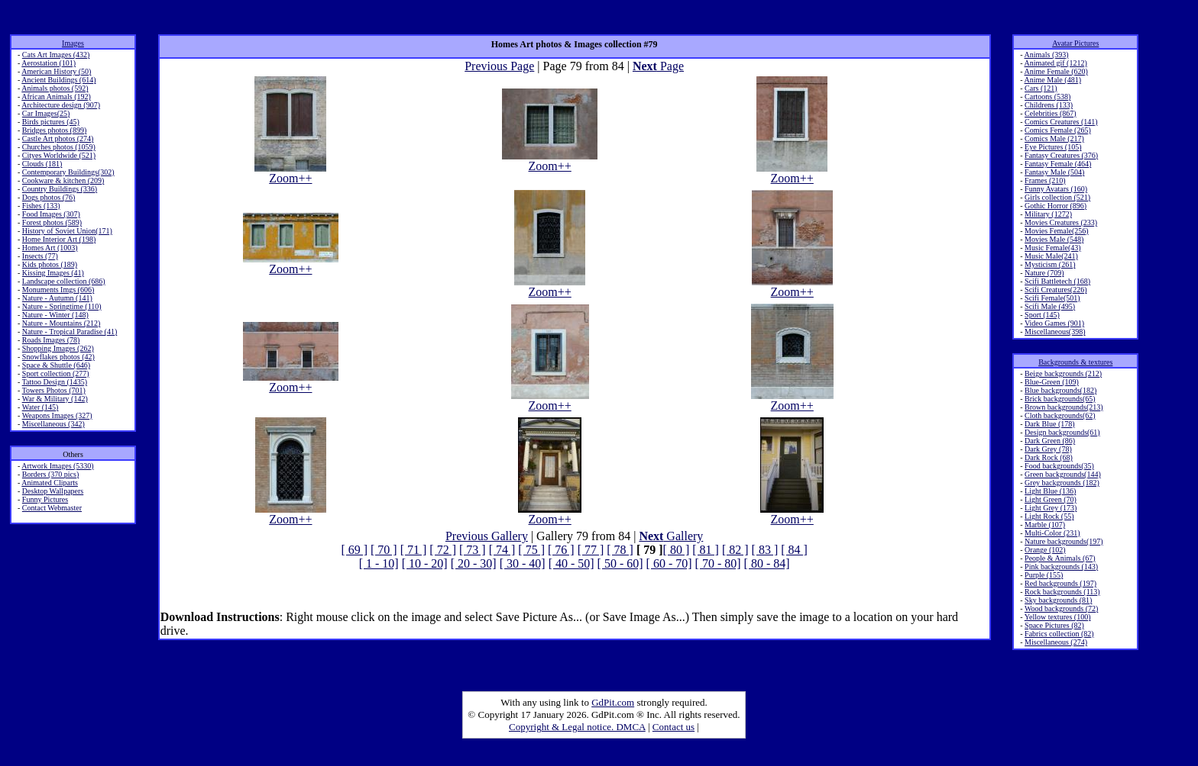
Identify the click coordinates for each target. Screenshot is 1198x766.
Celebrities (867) (1050, 113)
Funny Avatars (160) (1056, 189)
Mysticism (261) (1050, 264)
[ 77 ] (591, 549)
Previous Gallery (486, 535)
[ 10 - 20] (425, 563)
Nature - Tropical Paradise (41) (69, 331)
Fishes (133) (41, 205)
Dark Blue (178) (1050, 424)
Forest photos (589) (52, 222)
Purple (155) (1044, 575)
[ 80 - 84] (767, 563)
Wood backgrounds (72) (1061, 608)
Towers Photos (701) (54, 390)
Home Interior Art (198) (59, 239)
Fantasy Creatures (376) (1061, 155)
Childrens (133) (1049, 105)
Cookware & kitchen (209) (63, 180)
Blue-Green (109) (1052, 382)
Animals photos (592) (54, 88)
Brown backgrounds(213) (1063, 407)
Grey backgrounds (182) (1062, 482)
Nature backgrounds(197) (1063, 541)
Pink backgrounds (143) (1061, 566)
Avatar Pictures (1075, 43)
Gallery (671, 535)
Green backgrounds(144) (1063, 474)
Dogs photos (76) (48, 197)
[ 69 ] (354, 549)
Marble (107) (1045, 524)
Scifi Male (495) (1050, 306)
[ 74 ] (502, 549)
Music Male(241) (1051, 256)
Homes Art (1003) (50, 247)
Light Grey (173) (1051, 508)
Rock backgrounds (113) (1062, 591)
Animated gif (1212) (1056, 63)
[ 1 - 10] (379, 563)
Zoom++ (290, 173)
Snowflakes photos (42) (58, 356)
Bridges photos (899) (54, 130)
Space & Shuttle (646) (56, 365)
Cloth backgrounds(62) (1060, 415)
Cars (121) (1041, 88)
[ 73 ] (472, 549)
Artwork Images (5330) (57, 466)
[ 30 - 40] (523, 563)
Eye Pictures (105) (1053, 147)
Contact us (673, 726)
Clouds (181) (42, 163)
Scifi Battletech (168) (1057, 281)
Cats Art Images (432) (56, 54)
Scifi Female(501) (1052, 298)
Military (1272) (1048, 214)
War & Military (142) (55, 398)
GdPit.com (612, 702)
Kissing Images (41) (53, 273)
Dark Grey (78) (1048, 449)
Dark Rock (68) (1049, 457)
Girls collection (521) (1057, 197)
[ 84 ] (794, 549)
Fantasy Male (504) (1054, 172)
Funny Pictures (45, 499)
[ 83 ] (765, 549)
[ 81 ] (705, 549)
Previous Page (499, 66)
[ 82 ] (735, 549)
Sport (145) (1042, 315)
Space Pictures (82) (1054, 625)
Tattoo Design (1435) (54, 382)
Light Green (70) (1051, 499)
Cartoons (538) (1047, 96)
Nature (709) (1044, 273)
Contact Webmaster (52, 508)
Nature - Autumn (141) (57, 298)
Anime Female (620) (1056, 71)
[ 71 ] (413, 549)
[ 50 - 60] (620, 563)
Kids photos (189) (49, 264)
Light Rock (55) (1049, 516)
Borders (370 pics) (50, 474)
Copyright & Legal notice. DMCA (577, 726)
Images (73, 43)
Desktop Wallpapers (52, 491)
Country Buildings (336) (59, 189)
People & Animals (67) (1060, 558)
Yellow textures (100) (1058, 617)
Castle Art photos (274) (58, 138)
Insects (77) (40, 256)
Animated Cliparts (49, 482)
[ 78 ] (620, 549)
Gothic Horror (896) (1055, 205)
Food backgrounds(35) (1059, 466)
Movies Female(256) (1057, 231)
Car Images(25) (46, 113)
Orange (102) (1045, 550)
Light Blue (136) (1050, 491)
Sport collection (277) (55, 373)
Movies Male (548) (1054, 239)
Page (658, 66)
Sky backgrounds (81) (1058, 600)
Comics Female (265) (1058, 130)
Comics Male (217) (1054, 138)
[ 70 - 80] (718, 563)
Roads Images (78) (51, 340)
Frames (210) (1045, 180)
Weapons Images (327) (57, 415)
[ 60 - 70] (669, 563)
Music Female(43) (1053, 247)
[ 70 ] (384, 549)
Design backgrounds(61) (1062, 432)
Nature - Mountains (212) (61, 323)
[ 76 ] (561, 549)
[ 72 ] (442, 549)
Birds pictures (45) (50, 121)
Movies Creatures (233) (1061, 222)
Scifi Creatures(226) (1055, 289)
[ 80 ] (676, 549)
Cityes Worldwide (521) (59, 155)
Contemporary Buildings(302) (68, 172)
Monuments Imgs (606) (58, 289)
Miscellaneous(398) (1055, 331)
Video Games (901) (1054, 323)
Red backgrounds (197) (1060, 583)
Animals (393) (1047, 54)
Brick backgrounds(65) (1060, 398)
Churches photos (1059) (59, 147)
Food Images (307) (51, 214)
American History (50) (56, 71)
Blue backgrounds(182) (1060, 390)
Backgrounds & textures (1075, 362)
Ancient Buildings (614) (58, 80)
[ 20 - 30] (474, 563)
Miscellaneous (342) (53, 424)
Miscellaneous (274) (1056, 642)
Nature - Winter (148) (55, 315)
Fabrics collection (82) (1059, 633)
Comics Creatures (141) (1061, 121)
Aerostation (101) (48, 63)
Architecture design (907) (60, 105)
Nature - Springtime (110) (62, 306)
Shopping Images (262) (58, 348)
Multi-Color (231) (1052, 533)
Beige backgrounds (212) (1063, 373)
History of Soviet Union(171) (67, 231)
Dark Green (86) (1050, 440)
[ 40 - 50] (571, 563)
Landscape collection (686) (63, 281)
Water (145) (40, 407)
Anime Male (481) (1053, 80)
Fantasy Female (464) (1058, 163)
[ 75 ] (531, 549)
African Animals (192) (56, 96)
